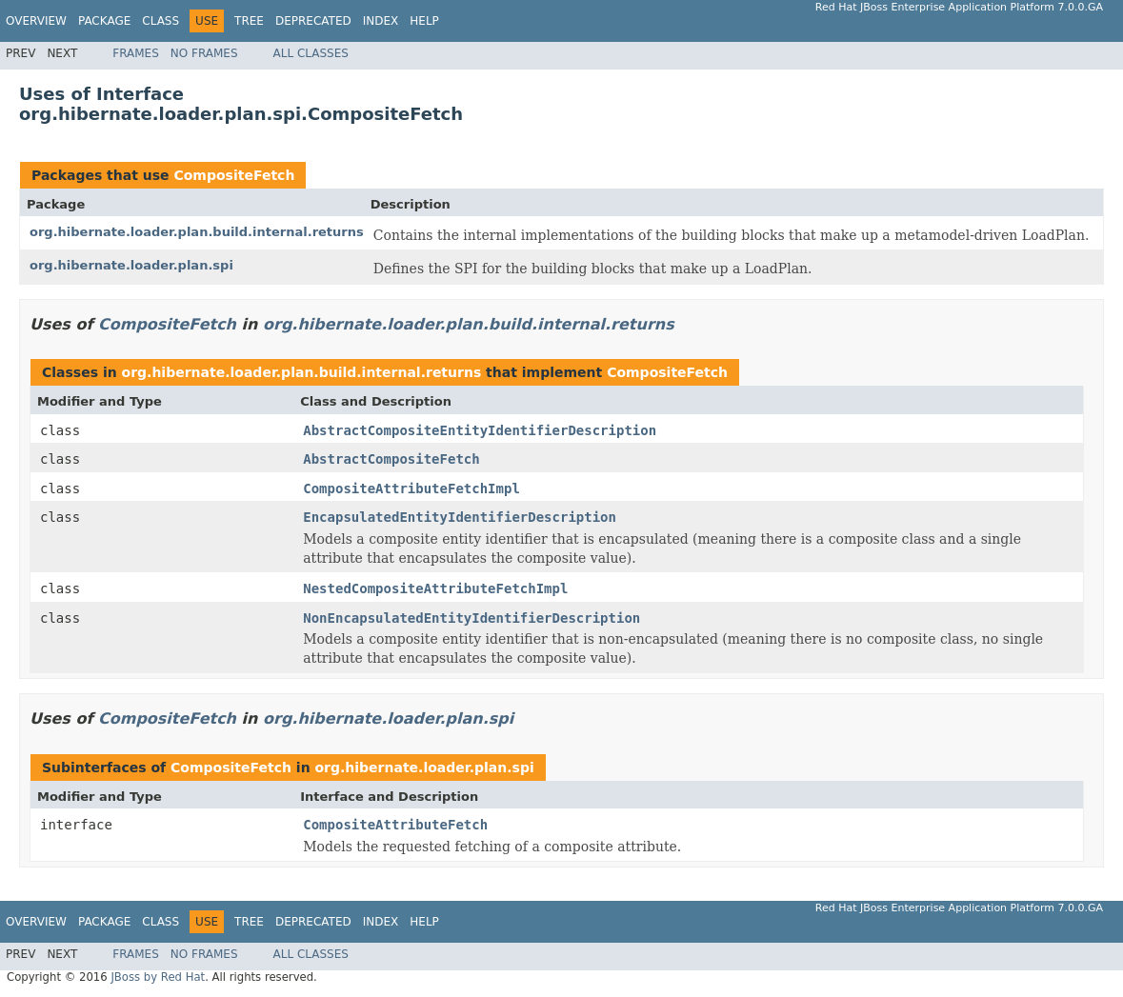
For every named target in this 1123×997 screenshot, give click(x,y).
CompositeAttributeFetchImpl (411, 488)
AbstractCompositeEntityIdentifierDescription (479, 430)
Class (160, 21)
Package (104, 21)
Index (381, 21)
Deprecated (313, 21)
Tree (249, 21)
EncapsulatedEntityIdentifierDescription (459, 517)
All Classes (311, 53)
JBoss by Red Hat (157, 977)
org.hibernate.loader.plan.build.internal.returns (197, 232)
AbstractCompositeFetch (391, 459)
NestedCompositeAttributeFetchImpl (435, 588)
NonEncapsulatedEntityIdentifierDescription (471, 618)
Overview (36, 21)
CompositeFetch (233, 175)
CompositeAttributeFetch (395, 824)
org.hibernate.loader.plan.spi (131, 265)
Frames (135, 53)
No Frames (204, 53)
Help (424, 21)
